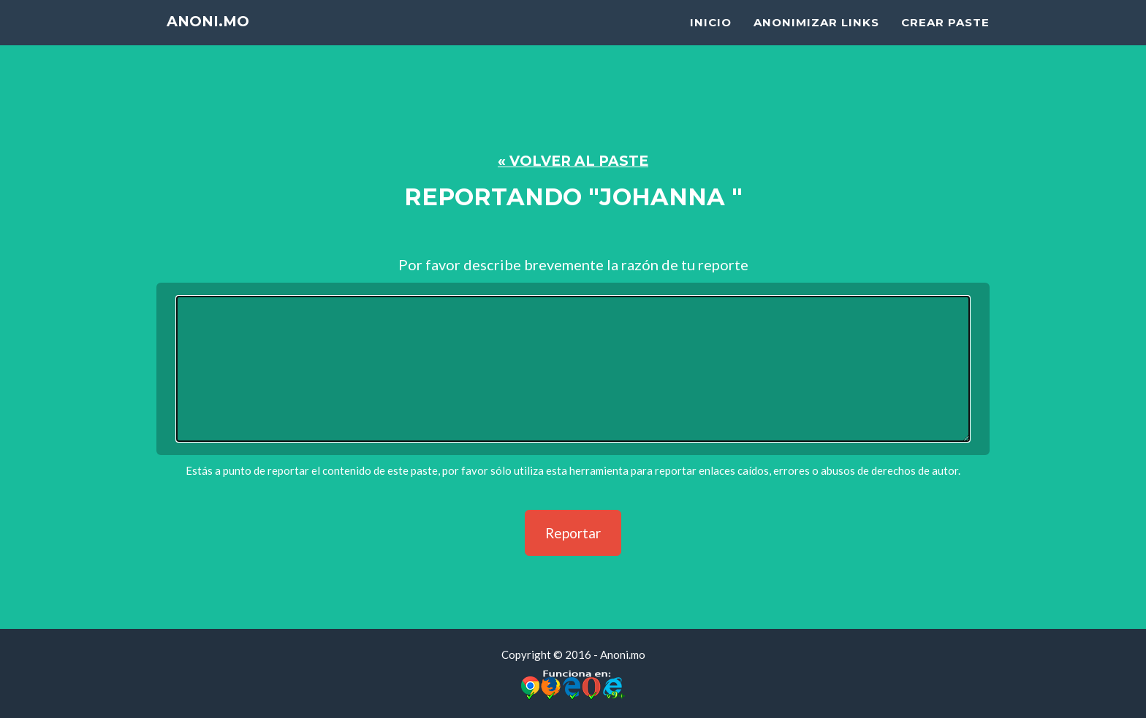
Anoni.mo (216, 43)
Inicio (711, 40)
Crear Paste (945, 40)
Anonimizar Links (816, 40)
